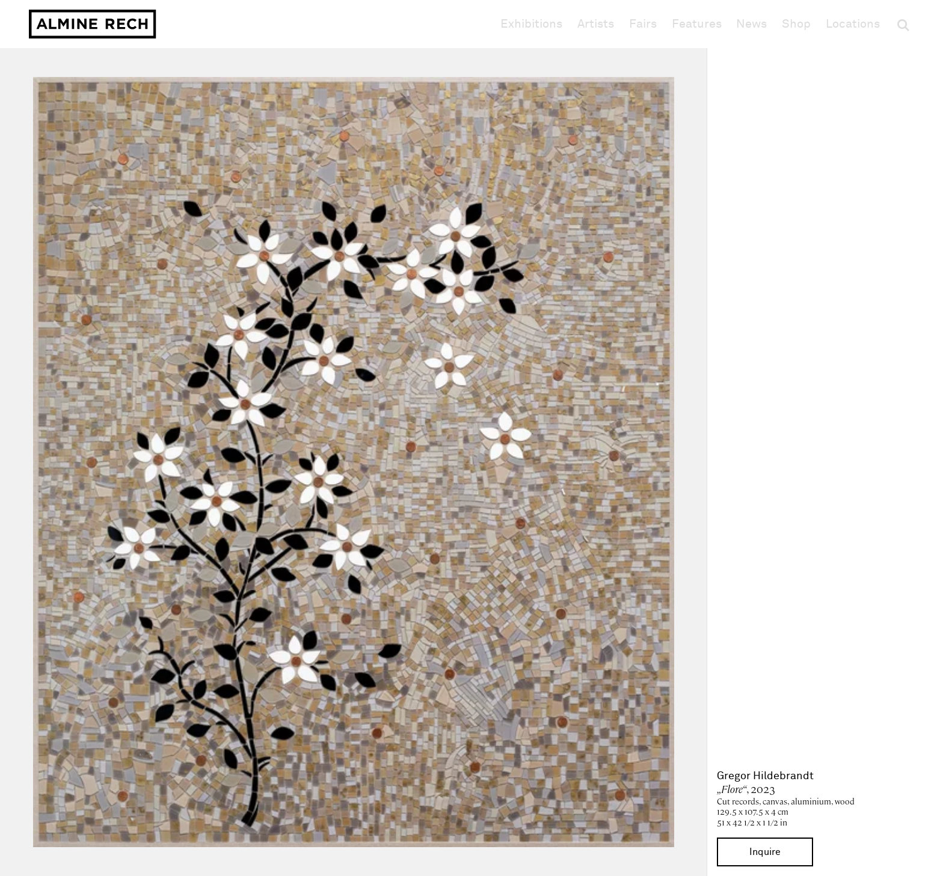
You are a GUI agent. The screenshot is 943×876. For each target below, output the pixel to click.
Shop (796, 23)
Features (697, 24)
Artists (595, 24)
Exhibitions (531, 24)
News (751, 24)
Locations (853, 24)
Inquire (765, 852)
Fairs (643, 24)
